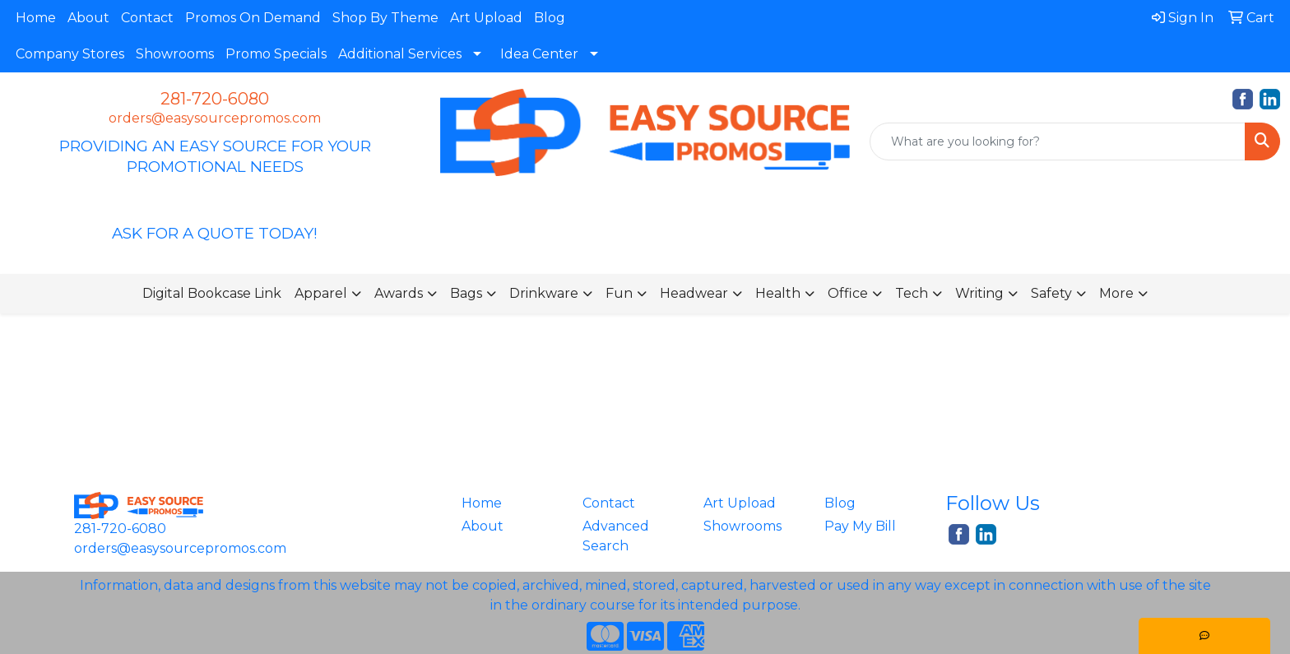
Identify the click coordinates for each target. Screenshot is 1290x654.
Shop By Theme (385, 18)
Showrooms (175, 54)
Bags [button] (466, 293)
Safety (1051, 293)
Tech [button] (911, 293)
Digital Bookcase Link (211, 293)
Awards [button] (398, 293)
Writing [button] (979, 293)
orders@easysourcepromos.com (215, 118)
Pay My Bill (860, 526)
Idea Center (539, 54)
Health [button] (777, 293)
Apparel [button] (321, 293)
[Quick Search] (1058, 141)
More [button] (1116, 293)
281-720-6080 (214, 99)
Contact (147, 18)
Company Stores (70, 54)
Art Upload (486, 18)
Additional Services (400, 54)
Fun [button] (619, 293)
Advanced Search (615, 536)
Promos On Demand (253, 18)
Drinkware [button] (543, 293)
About (88, 18)
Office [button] (848, 293)
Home (36, 18)
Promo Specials (276, 54)
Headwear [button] (694, 293)
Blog (549, 18)
